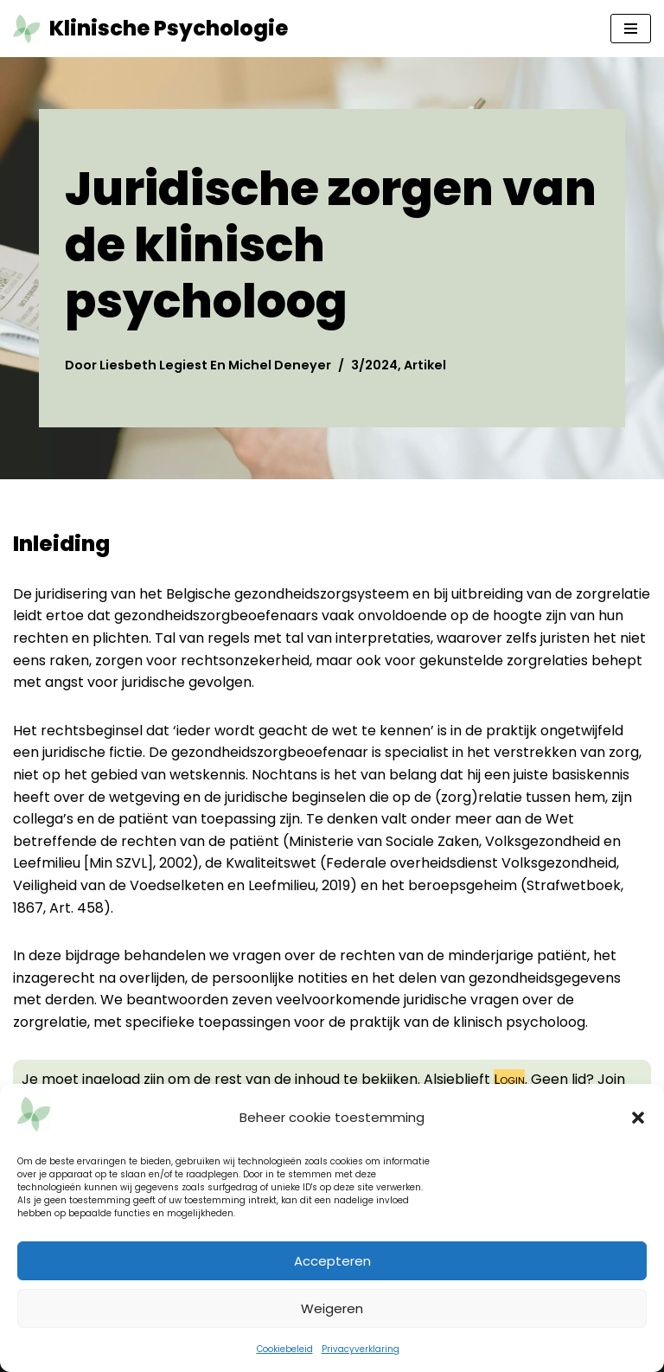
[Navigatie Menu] (630, 28)
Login (509, 1079)
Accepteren (332, 1261)
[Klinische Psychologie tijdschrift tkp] (150, 28)
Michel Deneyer (279, 365)
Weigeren (332, 1308)
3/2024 (374, 365)
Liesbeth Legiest (153, 365)
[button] (638, 1117)
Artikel (425, 365)
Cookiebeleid (285, 1349)
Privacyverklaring (360, 1349)
